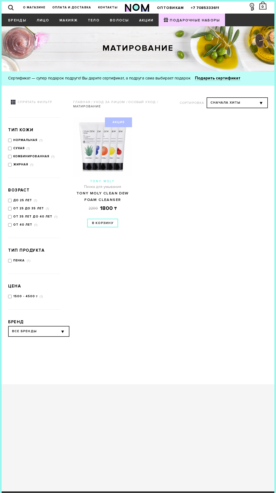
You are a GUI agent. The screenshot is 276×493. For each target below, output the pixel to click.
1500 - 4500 (24, 296)
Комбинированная (31, 156)
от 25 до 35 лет (28, 208)
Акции (146, 20)
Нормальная (25, 140)
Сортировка (192, 103)
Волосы (119, 20)
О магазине (34, 7)
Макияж (68, 20)
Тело (94, 20)
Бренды (17, 20)
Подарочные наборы (195, 20)
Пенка (19, 260)
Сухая (19, 148)
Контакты (108, 7)
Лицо (43, 20)
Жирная (20, 164)
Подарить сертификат (217, 78)
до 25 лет (22, 200)
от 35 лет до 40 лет (33, 216)
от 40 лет (23, 224)
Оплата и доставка (71, 7)
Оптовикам (170, 8)
